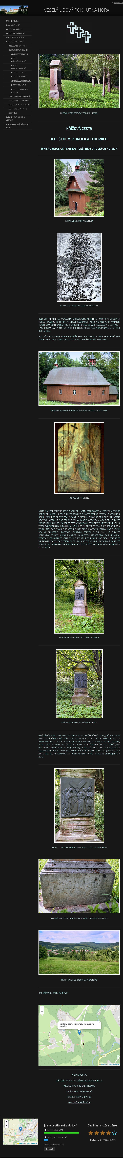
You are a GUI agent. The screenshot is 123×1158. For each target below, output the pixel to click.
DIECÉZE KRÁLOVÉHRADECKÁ (79, 1091)
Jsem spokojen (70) (54, 1129)
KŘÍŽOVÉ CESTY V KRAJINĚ (79, 1096)
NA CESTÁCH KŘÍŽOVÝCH (79, 1102)
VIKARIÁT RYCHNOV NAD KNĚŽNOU (79, 1085)
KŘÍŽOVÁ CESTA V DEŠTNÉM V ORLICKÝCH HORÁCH (79, 1080)
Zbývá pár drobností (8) (56, 1137)
